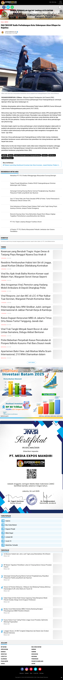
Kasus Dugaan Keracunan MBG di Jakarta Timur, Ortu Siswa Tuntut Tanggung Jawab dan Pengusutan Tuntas (26, 321)
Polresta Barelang (37, 661)
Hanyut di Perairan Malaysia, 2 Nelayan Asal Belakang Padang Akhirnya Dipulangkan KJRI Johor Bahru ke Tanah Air (27, 588)
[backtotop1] (61, 677)
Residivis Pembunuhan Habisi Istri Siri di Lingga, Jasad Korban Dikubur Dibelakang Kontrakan (26, 264)
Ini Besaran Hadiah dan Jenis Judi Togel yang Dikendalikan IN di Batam (27, 554)
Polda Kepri (4, 661)
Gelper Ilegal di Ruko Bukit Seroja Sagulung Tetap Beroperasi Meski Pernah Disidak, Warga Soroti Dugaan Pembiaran (25, 599)
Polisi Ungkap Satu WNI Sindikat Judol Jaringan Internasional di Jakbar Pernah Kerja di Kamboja (26, 308)
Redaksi (27, 673)
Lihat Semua (31, 362)
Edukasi (3, 651)
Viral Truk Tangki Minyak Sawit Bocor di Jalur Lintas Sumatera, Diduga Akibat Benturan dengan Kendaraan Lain (24, 332)
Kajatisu (44, 155)
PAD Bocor (52, 155)
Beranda (22, 673)
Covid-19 (8, 541)
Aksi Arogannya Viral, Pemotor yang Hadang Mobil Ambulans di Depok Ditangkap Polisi (24, 286)
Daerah (11, 155)
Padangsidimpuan (7, 158)
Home (2, 22)
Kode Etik (36, 673)
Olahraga (4, 659)
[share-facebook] (4, 7)
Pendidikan (35, 659)
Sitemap (41, 673)
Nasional (34, 656)
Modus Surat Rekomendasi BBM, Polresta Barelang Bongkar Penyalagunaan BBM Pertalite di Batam (23, 610)
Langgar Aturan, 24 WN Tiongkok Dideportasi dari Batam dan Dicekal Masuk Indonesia (26, 632)
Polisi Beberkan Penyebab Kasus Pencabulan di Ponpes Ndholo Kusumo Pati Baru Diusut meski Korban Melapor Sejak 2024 (26, 343)
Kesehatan (35, 654)
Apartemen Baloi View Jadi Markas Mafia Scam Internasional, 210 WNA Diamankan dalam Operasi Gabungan (26, 354)
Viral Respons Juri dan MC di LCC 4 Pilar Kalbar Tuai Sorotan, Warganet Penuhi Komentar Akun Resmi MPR (26, 298)
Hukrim (7, 521)
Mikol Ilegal (9, 533)
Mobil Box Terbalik (11, 545)
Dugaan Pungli (10, 529)
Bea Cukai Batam (11, 525)
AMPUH (4, 155)
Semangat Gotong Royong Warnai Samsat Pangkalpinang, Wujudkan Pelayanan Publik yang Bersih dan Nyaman (26, 577)
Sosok (33, 663)
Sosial (3, 663)
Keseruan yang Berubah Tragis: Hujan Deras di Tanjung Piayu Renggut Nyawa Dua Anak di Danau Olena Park (25, 254)
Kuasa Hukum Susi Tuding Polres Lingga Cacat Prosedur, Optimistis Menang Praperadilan (26, 621)
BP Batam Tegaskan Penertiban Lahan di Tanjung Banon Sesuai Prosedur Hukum (28, 566)
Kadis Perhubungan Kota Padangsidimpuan (27, 155)
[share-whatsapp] (12, 7)
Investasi (4, 654)
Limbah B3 (9, 537)
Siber (31, 673)
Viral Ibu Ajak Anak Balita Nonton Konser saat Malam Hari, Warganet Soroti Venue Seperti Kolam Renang (25, 276)
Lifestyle (4, 656)
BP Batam (3, 647)
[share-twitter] (8, 7)
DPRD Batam (4, 649)
